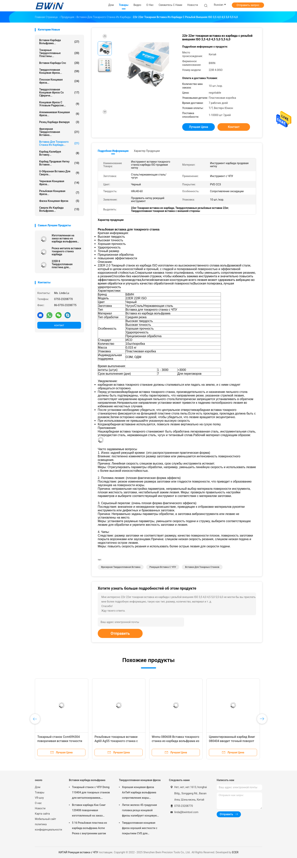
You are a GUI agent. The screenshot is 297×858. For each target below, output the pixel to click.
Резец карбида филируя (59, 122)
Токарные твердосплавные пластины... (59, 53)
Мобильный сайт (45, 818)
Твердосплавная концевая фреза (140, 780)
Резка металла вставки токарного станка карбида (66, 251)
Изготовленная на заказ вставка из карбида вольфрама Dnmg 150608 (64, 238)
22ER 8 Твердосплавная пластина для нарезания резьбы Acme (63, 264)
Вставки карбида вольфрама (87, 780)
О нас (38, 803)
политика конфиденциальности (48, 827)
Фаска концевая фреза (59, 201)
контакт (59, 325)
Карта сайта (42, 813)
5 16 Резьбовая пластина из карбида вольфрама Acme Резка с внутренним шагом (89, 828)
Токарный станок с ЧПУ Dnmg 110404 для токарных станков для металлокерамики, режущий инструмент (91, 793)
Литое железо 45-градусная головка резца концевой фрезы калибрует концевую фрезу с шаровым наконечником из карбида (139, 810)
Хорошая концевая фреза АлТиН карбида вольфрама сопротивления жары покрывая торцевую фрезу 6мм (139, 793)
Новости (40, 808)
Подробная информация (113, 150)
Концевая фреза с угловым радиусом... (59, 104)
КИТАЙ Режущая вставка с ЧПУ (78, 852)
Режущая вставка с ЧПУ (162, 567)
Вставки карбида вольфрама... (59, 42)
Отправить (120, 633)
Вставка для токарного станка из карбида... (59, 143)
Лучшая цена (198, 127)
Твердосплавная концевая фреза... (59, 71)
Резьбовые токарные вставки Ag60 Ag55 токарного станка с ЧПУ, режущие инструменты (116, 741)
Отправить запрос (248, 5)
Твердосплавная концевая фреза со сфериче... (59, 92)
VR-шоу (39, 797)
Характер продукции (147, 150)
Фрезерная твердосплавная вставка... (59, 131)
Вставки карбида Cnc (59, 63)
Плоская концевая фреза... (59, 81)
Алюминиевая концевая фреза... (59, 114)
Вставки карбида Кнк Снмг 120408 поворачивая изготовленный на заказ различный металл (89, 810)
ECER (235, 852)
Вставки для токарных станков (202, 567)
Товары (39, 792)
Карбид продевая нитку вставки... (59, 163)
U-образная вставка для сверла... (59, 173)
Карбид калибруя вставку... (59, 153)
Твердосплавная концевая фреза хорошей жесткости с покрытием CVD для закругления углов (139, 828)
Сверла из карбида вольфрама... (59, 209)
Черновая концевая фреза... (59, 183)
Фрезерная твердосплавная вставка (120, 567)
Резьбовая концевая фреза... (59, 193)
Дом (37, 787)
